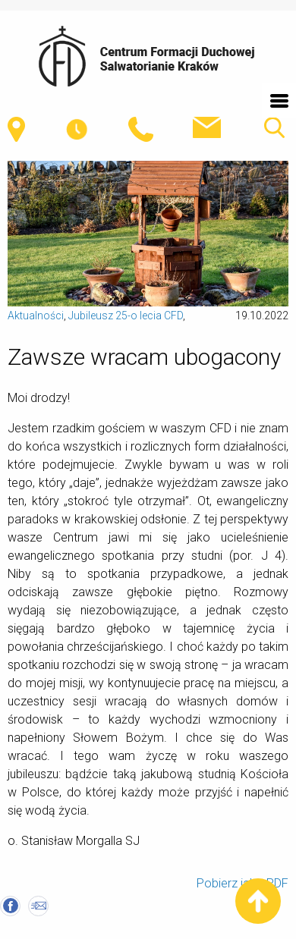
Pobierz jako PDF (242, 883)
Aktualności (36, 315)
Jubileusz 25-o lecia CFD (125, 315)
